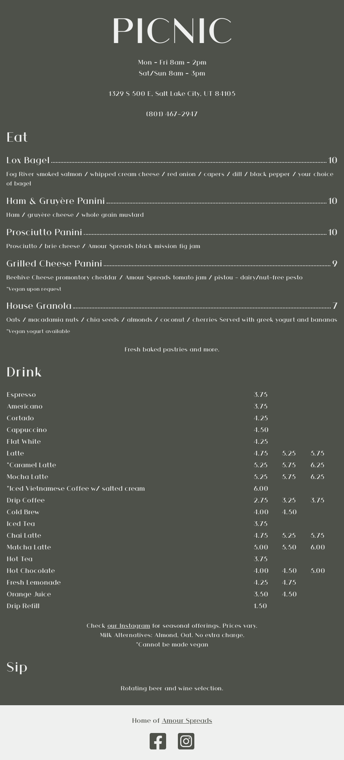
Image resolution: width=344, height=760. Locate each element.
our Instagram (128, 625)
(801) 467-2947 (172, 113)
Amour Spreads (187, 720)
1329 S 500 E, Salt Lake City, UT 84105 (172, 93)
